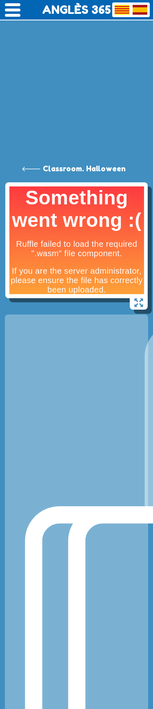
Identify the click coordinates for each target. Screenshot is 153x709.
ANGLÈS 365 (76, 10)
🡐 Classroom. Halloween (74, 168)
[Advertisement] (76, 80)
